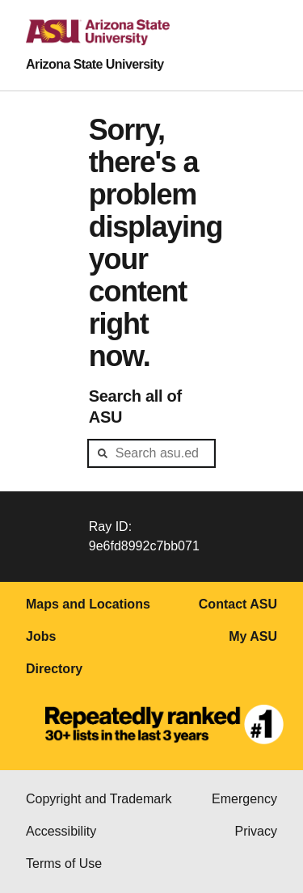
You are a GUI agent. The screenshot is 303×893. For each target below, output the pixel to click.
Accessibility (61, 831)
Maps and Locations (88, 604)
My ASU (253, 636)
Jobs (41, 636)
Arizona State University (95, 64)
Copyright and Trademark (99, 799)
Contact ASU (238, 604)
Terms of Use (64, 863)
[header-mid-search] (152, 453)
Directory (54, 669)
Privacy (256, 831)
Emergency (244, 799)
